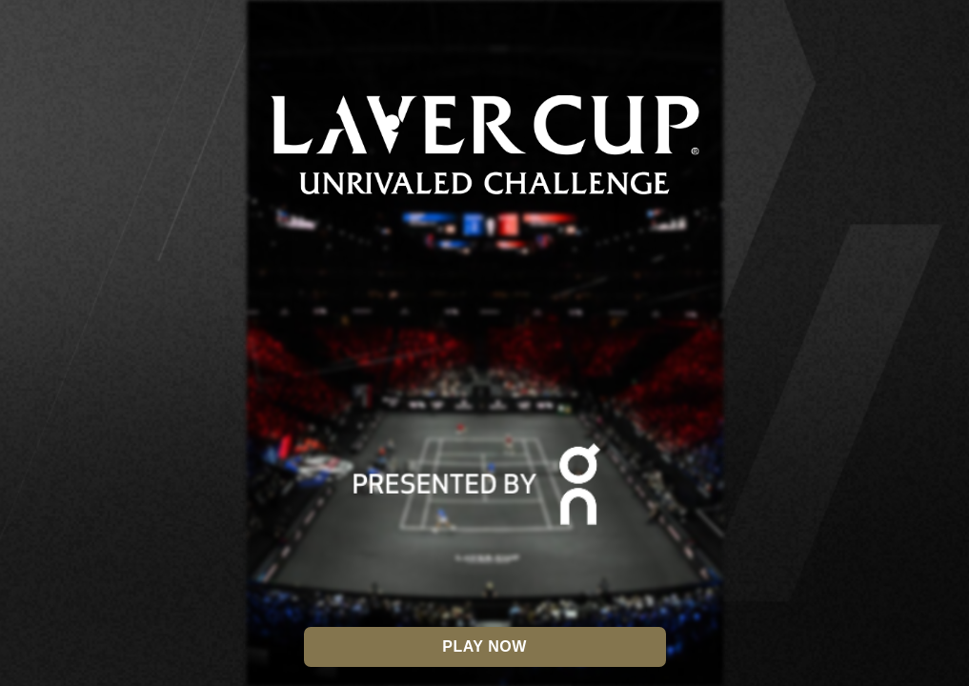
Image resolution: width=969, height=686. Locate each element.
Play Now (484, 646)
